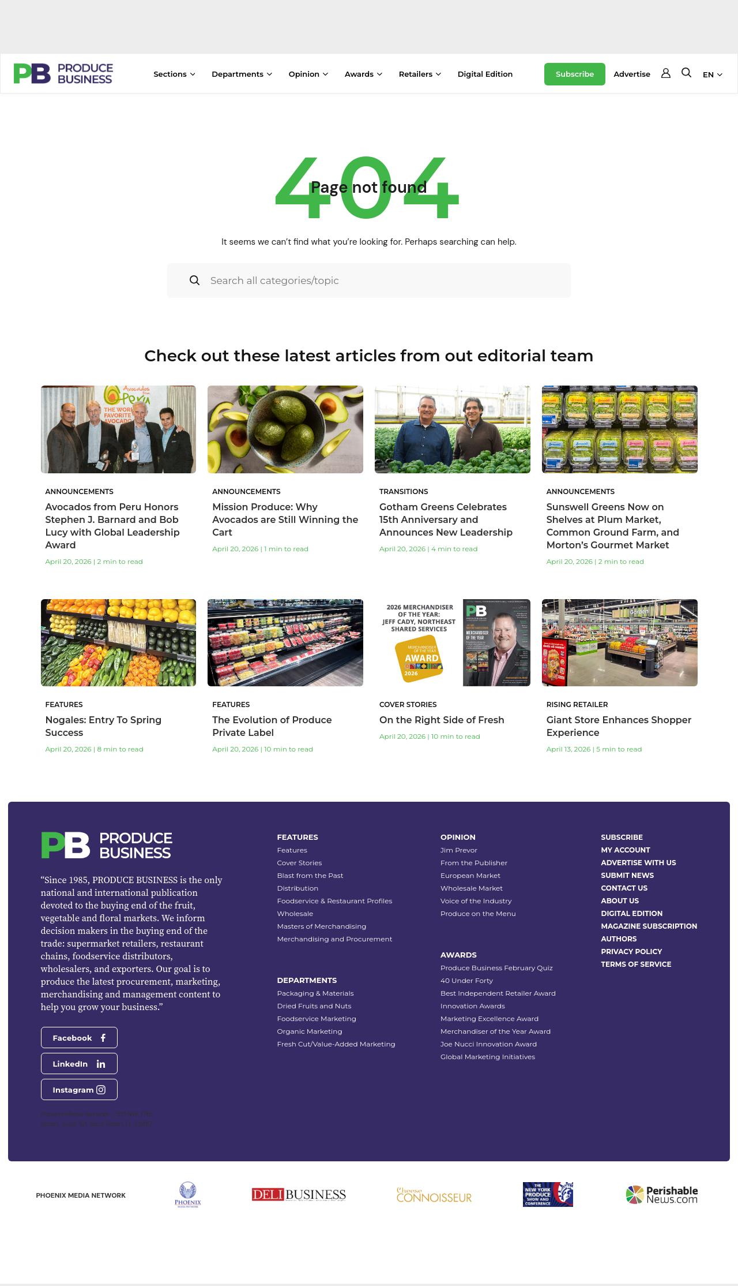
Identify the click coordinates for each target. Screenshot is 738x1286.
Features (292, 850)
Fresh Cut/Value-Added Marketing (336, 1044)
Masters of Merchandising (322, 926)
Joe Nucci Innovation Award (488, 1044)
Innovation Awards (472, 1005)
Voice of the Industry (476, 900)
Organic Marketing (309, 1031)
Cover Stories (299, 862)
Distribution (298, 888)
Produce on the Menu (478, 913)
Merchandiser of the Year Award (495, 1031)
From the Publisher (473, 862)
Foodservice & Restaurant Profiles (335, 900)
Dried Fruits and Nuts (314, 1005)
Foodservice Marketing (316, 1018)
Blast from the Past (310, 875)
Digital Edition (485, 73)
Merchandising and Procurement (335, 938)
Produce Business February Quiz (496, 967)
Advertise (631, 73)
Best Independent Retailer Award (498, 993)
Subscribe (575, 73)
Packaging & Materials (315, 993)
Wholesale (295, 913)
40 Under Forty (466, 980)
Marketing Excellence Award (489, 1018)
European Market (470, 875)
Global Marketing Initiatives (487, 1056)
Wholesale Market (471, 888)
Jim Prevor (458, 850)
